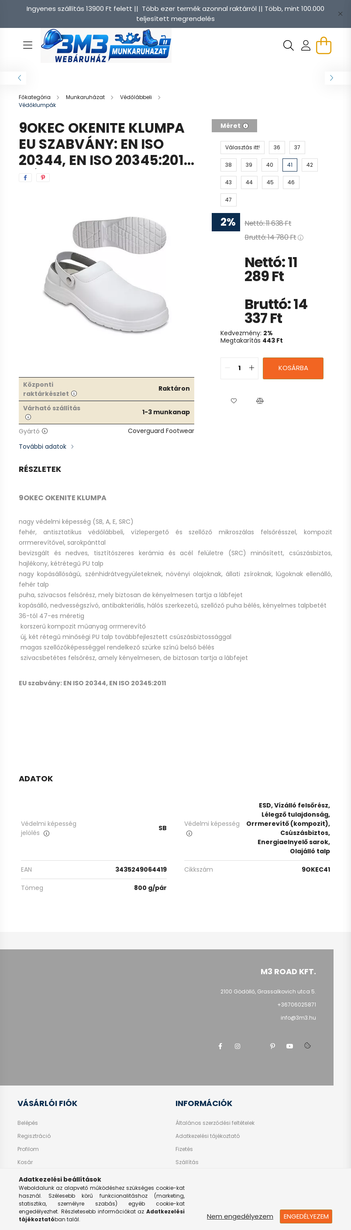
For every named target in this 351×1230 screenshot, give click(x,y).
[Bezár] (340, 14)
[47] (228, 199)
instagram (237, 1046)
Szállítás (187, 1162)
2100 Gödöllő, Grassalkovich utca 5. (268, 991)
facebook (220, 1046)
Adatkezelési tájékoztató (208, 1136)
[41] (289, 165)
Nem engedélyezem (240, 1216)
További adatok (42, 446)
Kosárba (293, 367)
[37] (297, 147)
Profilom (28, 1149)
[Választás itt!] (242, 147)
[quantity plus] (251, 368)
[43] (228, 182)
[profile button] (306, 45)
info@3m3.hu (298, 1017)
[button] (233, 401)
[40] (270, 165)
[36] (277, 147)
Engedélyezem (306, 1216)
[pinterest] (43, 177)
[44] (249, 182)
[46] (291, 182)
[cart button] (323, 45)
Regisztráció (34, 1136)
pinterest (272, 1046)
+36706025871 (296, 1004)
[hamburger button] (27, 45)
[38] (228, 165)
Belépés (27, 1123)
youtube (290, 1046)
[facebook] (25, 177)
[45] (270, 182)
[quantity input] (239, 368)
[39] (249, 165)
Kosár (25, 1162)
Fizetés (184, 1149)
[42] (310, 165)
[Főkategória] (35, 97)
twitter (255, 1046)
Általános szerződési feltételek (215, 1123)
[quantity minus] (227, 368)
